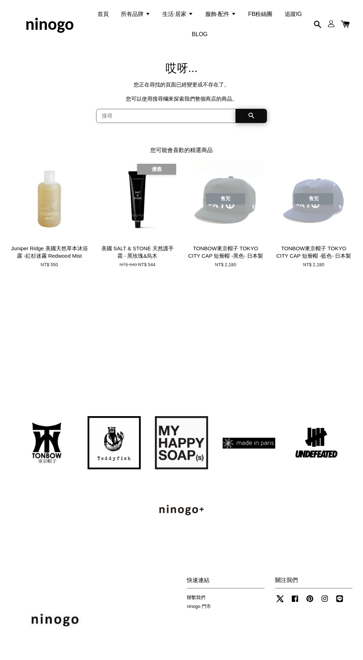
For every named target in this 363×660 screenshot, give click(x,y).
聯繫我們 (196, 601)
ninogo (49, 25)
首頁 (103, 15)
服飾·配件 (220, 15)
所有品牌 (135, 15)
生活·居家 (177, 15)
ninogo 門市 (199, 610)
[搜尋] (166, 120)
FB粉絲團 (260, 15)
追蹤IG (293, 15)
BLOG (199, 36)
